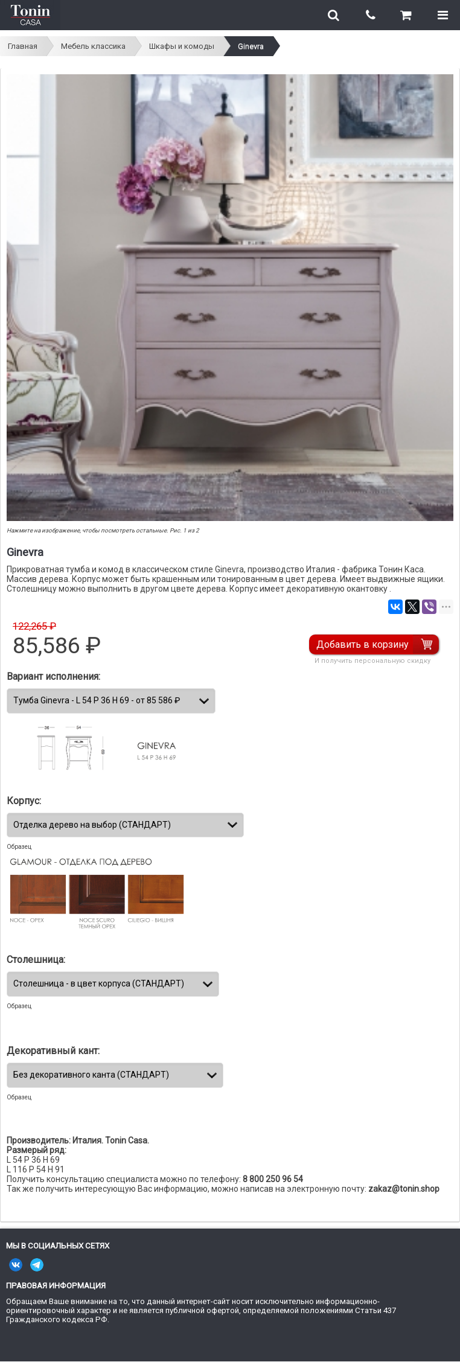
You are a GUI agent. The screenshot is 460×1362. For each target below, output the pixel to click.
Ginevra (251, 46)
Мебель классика (93, 46)
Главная (22, 46)
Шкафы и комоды (181, 46)
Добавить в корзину (362, 644)
